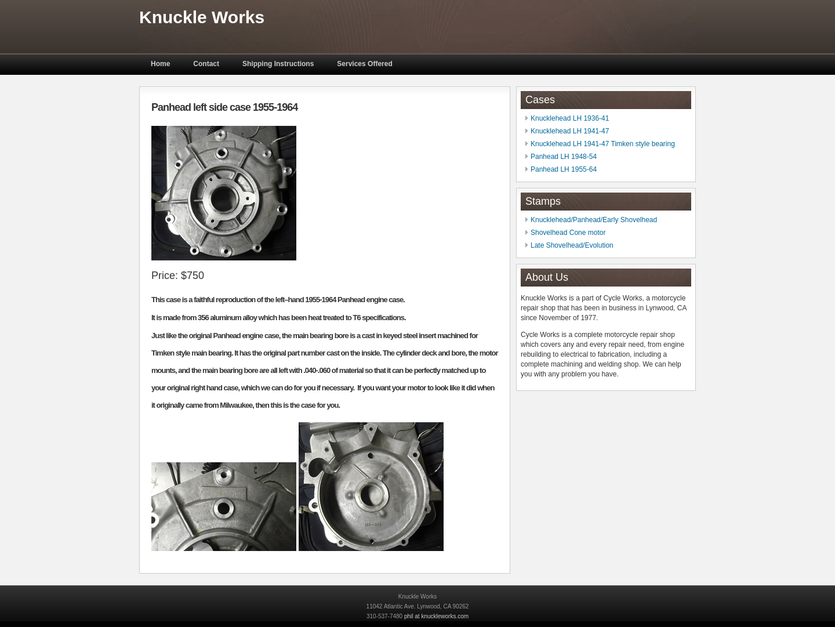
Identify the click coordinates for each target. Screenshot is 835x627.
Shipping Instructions (278, 64)
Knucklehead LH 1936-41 (570, 118)
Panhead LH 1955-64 (564, 169)
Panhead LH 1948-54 (564, 157)
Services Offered (364, 64)
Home (160, 64)
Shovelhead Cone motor (568, 233)
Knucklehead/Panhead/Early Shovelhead (594, 220)
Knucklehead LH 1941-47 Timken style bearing (603, 144)
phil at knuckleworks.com (436, 616)
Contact (206, 64)
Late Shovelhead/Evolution (572, 245)
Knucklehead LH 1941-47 (570, 131)
